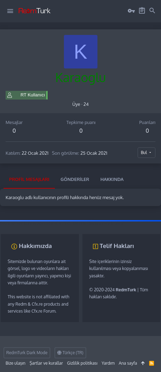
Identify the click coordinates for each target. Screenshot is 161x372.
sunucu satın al (72, 223)
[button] (10, 11)
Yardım (108, 363)
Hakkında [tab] (112, 179)
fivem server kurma (18, 223)
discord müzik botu (105, 223)
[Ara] (152, 11)
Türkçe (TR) (70, 352)
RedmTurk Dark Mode (26, 352)
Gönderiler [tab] (74, 179)
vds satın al (47, 223)
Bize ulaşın (15, 363)
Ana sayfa (128, 363)
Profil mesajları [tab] (29, 179)
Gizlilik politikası (82, 363)
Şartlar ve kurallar (46, 363)
